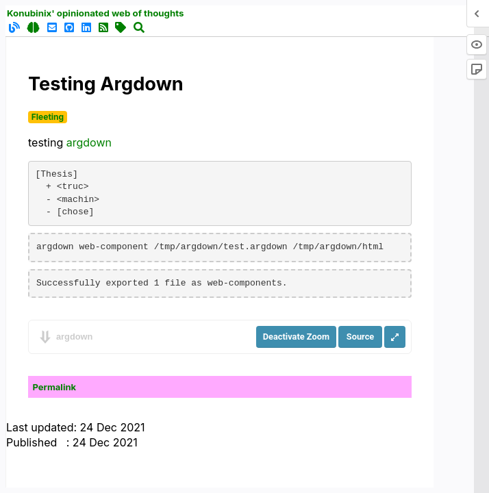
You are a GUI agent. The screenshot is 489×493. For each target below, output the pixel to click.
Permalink (55, 386)
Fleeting (48, 117)
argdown (89, 142)
